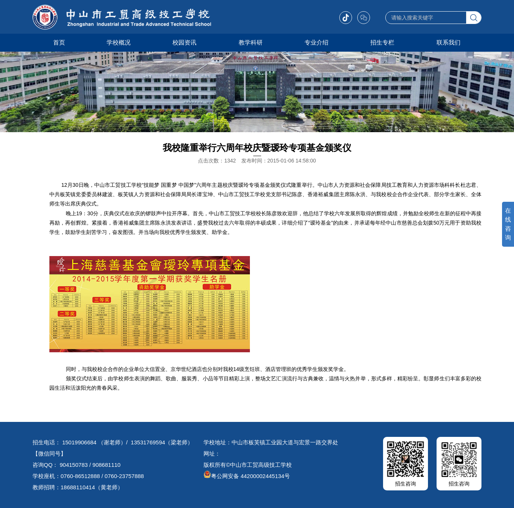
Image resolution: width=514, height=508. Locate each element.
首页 (59, 42)
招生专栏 (382, 42)
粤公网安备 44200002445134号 (247, 476)
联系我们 (449, 42)
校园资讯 (184, 42)
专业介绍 (316, 42)
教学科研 (251, 42)
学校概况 (119, 42)
